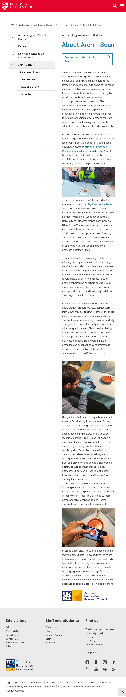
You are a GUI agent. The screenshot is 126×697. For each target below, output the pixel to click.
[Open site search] (115, 5)
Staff (48, 638)
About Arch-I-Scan (30, 72)
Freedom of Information (28, 682)
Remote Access (54, 635)
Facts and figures (15, 642)
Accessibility (12, 631)
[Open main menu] (122, 5)
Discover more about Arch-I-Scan (81, 59)
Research (23, 46)
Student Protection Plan (87, 686)
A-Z (7, 627)
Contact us (12, 638)
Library (49, 631)
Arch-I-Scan (72, 25)
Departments (13, 635)
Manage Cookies (15, 690)
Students (50, 642)
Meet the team (28, 79)
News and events (30, 86)
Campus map (92, 652)
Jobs (8, 646)
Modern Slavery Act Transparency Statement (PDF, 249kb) (38, 686)
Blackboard (51, 627)
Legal (8, 682)
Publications (26, 94)
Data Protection (52, 682)
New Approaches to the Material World (31, 55)
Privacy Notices (73, 682)
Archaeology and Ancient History (36, 25)
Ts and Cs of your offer (98, 682)
